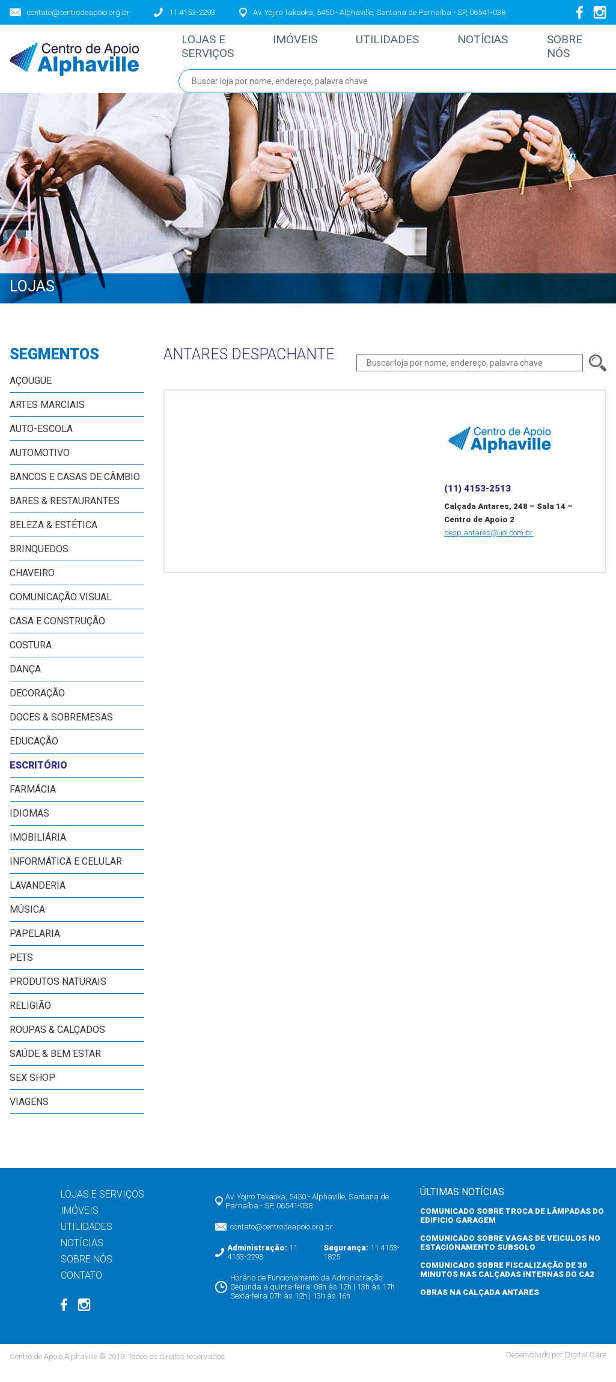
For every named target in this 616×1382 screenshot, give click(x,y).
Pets (21, 970)
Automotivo (40, 465)
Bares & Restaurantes (65, 513)
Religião (30, 1018)
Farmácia (33, 802)
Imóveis (287, 47)
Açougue (31, 393)
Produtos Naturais (58, 994)
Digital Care (585, 1367)
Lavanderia (38, 898)
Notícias (451, 47)
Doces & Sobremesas (61, 729)
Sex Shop (32, 1090)
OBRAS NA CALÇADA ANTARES (479, 1304)
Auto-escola (41, 441)
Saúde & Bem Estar (55, 1066)
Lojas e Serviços (209, 52)
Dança (25, 681)
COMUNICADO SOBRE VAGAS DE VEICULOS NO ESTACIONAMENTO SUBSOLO (510, 1255)
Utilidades (368, 47)
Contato (595, 47)
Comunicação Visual (61, 609)
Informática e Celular (66, 874)
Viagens (29, 1114)
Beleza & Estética (53, 537)
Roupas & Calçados (57, 1042)
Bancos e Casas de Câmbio (75, 489)
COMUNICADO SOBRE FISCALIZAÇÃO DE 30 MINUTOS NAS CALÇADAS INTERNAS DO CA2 (507, 1282)
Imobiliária (38, 850)
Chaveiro (32, 585)
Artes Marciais (47, 417)
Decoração (37, 705)
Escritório (38, 778)
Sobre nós (523, 52)
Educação (34, 753)
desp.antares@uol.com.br (488, 545)
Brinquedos (39, 561)
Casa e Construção (57, 633)
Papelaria (35, 946)
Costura (31, 657)
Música (27, 922)
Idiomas (29, 826)
